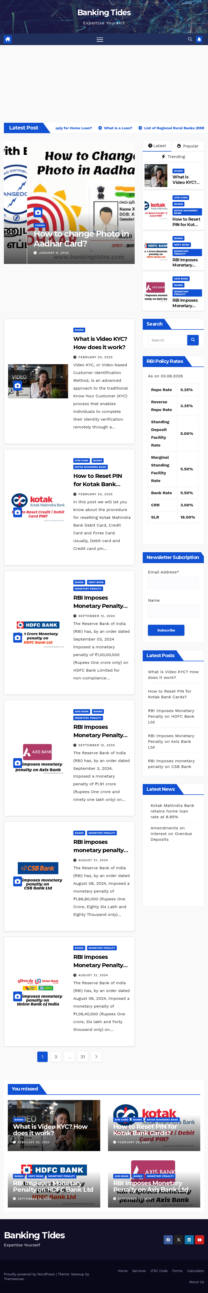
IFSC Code (159, 1271)
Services (139, 1271)
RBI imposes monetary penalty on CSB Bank (98, 850)
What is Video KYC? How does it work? (185, 185)
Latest (157, 145)
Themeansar (14, 1279)
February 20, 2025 (95, 357)
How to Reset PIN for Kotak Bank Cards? (186, 225)
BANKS (16, 225)
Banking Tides (104, 12)
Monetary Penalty (181, 252)
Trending (173, 156)
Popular (188, 145)
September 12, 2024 (96, 616)
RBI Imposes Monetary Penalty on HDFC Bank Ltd (99, 606)
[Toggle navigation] (100, 39)
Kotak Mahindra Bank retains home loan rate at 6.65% (172, 833)
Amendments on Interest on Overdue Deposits (171, 810)
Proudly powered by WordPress (30, 1274)
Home (122, 1271)
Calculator (195, 1271)
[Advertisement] (104, 84)
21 (83, 1056)
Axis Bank (181, 278)
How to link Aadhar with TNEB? (58, 239)
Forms (30, 225)
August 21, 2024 (93, 860)
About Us (196, 1282)
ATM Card (181, 197)
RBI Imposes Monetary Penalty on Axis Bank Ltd (186, 308)
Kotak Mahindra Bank (185, 211)
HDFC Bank (181, 244)
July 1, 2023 (26, 253)
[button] (190, 39)
